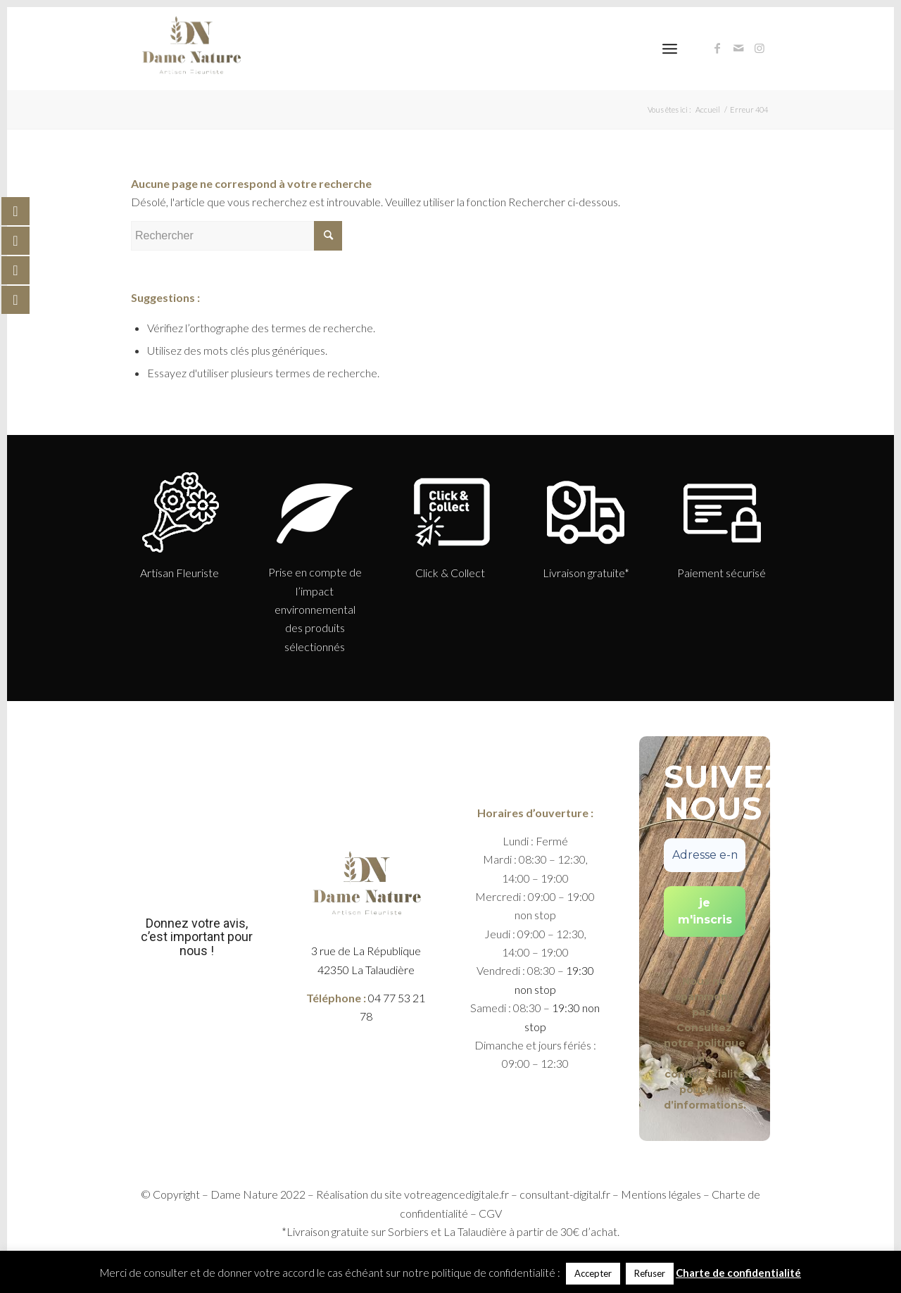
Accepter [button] (593, 1273)
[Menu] (669, 49)
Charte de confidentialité (738, 1272)
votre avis (218, 923)
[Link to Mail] (738, 47)
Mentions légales (661, 1194)
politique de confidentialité (704, 1058)
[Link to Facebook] (717, 47)
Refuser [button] (649, 1273)
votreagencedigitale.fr (456, 1194)
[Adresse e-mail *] (704, 855)
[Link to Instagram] (759, 47)
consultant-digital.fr (564, 1194)
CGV (490, 1213)
